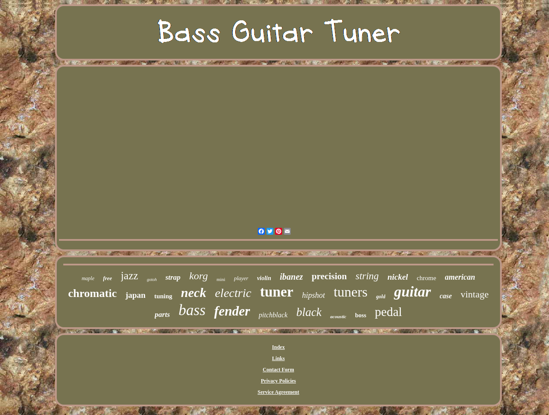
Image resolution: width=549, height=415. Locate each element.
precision (329, 276)
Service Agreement (278, 392)
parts (162, 314)
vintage (475, 294)
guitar (412, 292)
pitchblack (273, 315)
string (367, 276)
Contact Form (278, 370)
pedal (388, 312)
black (309, 312)
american (460, 277)
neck (193, 292)
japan (135, 295)
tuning (163, 296)
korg (198, 275)
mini (221, 279)
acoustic (338, 316)
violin (264, 278)
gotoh (152, 279)
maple (87, 278)
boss (360, 315)
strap (173, 277)
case (446, 296)
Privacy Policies (278, 381)
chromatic (92, 293)
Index (278, 347)
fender (232, 311)
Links (278, 358)
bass (192, 310)
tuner (276, 292)
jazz (129, 275)
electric (233, 293)
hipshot (313, 295)
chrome (426, 278)
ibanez (291, 276)
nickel (397, 276)
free (107, 278)
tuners (350, 292)
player (241, 278)
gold (380, 297)
